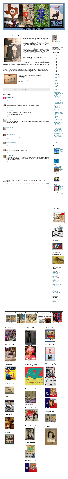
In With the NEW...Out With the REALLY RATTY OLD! (58, 123)
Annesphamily (9, 142)
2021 (55, 56)
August (56, 80)
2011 (55, 71)
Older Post (47, 183)
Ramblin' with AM (57, 148)
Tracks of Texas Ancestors (57, 289)
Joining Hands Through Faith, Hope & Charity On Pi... (58, 113)
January (56, 91)
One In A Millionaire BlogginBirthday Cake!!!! (57, 100)
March (56, 88)
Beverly (7, 110)
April (55, 86)
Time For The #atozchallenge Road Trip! (61, 179)
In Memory (55, 277)
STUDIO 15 (55, 280)
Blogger (43, 475)
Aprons (54, 271)
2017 (55, 62)
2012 (55, 70)
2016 (55, 64)
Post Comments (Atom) (12, 185)
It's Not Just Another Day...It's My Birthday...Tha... (57, 106)
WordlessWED (55, 292)
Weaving (54, 291)
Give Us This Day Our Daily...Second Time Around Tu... (58, 120)
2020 (55, 58)
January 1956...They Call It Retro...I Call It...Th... (58, 134)
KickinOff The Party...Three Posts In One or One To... (58, 110)
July (55, 82)
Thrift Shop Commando (58, 166)
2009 (55, 142)
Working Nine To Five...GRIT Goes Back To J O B (58, 93)
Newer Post (6, 183)
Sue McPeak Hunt (57, 41)
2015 (55, 65)
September (57, 79)
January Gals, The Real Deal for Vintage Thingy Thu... (58, 103)
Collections (55, 275)
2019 (55, 59)
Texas (54, 285)
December (56, 74)
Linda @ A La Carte (10, 119)
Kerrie (7, 127)
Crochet (54, 276)
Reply (7, 100)
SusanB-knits (8, 104)
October (56, 77)
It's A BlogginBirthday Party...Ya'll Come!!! (58, 136)
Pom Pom (8, 97)
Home (27, 183)
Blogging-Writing (56, 272)
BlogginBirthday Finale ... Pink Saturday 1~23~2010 (58, 96)
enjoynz (36, 475)
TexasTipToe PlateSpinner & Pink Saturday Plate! (58, 126)
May (55, 85)
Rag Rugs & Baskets (57, 279)
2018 (55, 61)
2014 (55, 67)
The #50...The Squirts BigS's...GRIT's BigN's (58, 129)
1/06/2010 (12, 97)
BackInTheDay (56, 301)
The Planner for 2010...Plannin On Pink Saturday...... (58, 139)
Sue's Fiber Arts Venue (57, 284)
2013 (55, 68)
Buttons (54, 273)
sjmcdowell (8, 134)
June (55, 83)
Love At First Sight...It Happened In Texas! (58, 131)
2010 (55, 73)
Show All (62, 193)
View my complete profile (56, 43)
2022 (55, 55)
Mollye (7, 155)
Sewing (54, 281)
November (56, 76)
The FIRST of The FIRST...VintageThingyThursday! (58, 116)
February (56, 89)
